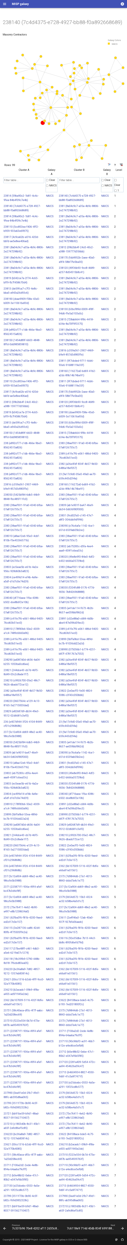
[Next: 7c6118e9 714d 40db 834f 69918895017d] (95, 1227)
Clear (50, 180)
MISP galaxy (59, 1239)
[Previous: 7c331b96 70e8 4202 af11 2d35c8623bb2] (32, 1227)
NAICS (51, 185)
